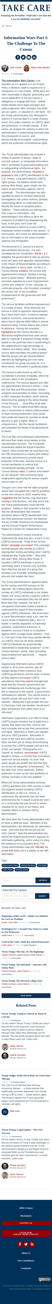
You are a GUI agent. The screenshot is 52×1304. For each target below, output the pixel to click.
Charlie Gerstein (9, 955)
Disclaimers (26, 1216)
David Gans (7, 935)
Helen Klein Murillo (40, 67)
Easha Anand (23, 955)
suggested (7, 498)
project (29, 545)
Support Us (26, 1223)
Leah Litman (16, 67)
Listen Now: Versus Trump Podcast (26, 1233)
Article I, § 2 (41, 253)
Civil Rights (42, 865)
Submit (42, 896)
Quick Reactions (29, 945)
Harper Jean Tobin (10, 922)
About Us (25, 1253)
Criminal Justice (22, 870)
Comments (26, 1268)
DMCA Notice (26, 1208)
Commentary (18, 74)
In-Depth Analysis (18, 1082)
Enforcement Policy (10, 865)
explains (23, 270)
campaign (15, 545)
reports (29, 681)
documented (31, 752)
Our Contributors (26, 1260)
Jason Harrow (36, 955)
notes (22, 471)
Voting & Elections (28, 865)
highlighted (7, 332)
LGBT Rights (8, 870)
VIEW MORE (26, 996)
